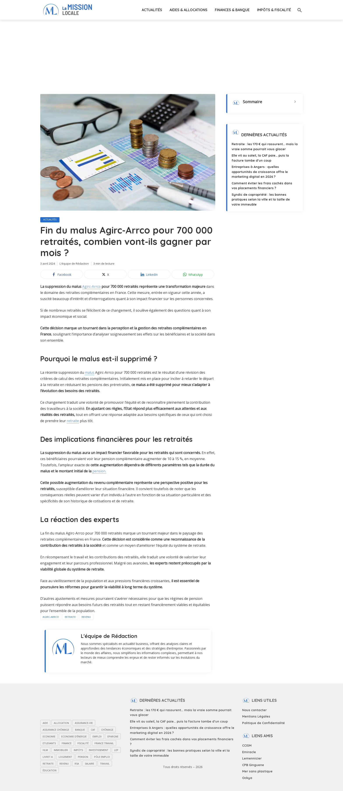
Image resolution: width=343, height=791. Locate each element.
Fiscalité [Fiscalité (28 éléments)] (83, 743)
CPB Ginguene (253, 763)
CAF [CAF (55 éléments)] (93, 730)
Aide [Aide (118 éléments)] (45, 723)
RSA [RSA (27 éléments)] (77, 764)
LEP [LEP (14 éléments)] (116, 750)
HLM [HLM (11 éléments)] (45, 750)
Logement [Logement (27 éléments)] (65, 757)
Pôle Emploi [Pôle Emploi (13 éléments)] (102, 757)
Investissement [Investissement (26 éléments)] (98, 750)
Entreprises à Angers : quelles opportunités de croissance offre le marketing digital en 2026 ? (259, 171)
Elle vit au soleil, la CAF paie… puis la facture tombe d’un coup (178, 722)
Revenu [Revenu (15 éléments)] (64, 764)
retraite (73, 421)
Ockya (247, 775)
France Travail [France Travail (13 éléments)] (104, 743)
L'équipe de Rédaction (74, 264)
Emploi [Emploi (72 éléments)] (97, 737)
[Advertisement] (171, 52)
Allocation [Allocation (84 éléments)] (61, 723)
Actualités (152, 10)
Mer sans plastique (256, 769)
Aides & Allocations (188, 10)
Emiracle (249, 751)
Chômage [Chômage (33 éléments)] (107, 730)
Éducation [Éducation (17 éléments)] (49, 770)
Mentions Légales (255, 716)
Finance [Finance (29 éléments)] (67, 743)
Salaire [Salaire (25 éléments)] (89, 764)
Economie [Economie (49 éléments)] (49, 737)
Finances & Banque (232, 10)
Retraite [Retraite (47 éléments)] (48, 764)
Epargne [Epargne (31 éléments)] (112, 737)
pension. (99, 471)
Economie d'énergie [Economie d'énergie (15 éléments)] (74, 737)
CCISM (246, 745)
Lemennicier (252, 757)
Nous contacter (254, 710)
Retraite (70, 617)
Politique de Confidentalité (263, 723)
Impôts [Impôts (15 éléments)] (78, 750)
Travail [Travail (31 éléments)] (105, 764)
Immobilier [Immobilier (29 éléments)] (61, 750)
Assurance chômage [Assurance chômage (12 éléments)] (56, 730)
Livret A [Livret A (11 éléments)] (48, 757)
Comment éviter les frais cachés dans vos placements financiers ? (181, 739)
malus (90, 372)
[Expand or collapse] (295, 102)
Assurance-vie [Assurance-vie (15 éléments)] (84, 723)
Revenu (86, 617)
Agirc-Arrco (91, 287)
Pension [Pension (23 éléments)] (83, 757)
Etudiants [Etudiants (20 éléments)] (49, 743)
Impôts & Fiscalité (274, 10)
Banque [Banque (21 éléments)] (80, 730)
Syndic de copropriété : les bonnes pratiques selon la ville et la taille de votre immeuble (264, 198)
